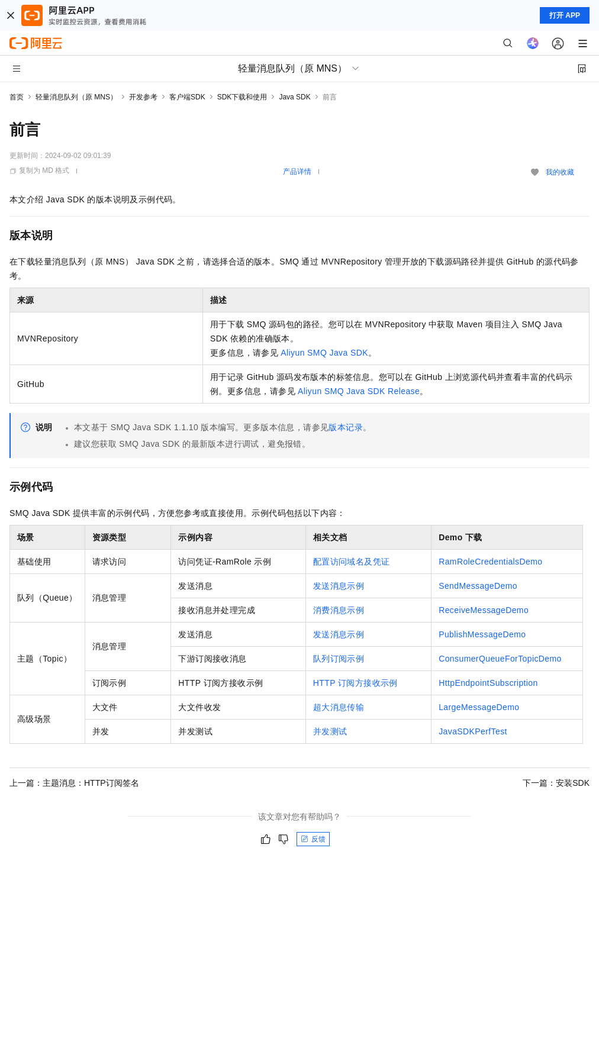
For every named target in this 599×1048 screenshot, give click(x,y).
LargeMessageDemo (479, 707)
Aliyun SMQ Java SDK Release (359, 391)
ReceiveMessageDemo (484, 610)
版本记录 (346, 427)
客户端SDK (187, 97)
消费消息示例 (338, 610)
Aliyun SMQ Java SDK (324, 352)
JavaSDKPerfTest (473, 731)
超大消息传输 (338, 707)
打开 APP (564, 15)
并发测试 (330, 731)
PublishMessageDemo (482, 634)
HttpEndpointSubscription (488, 683)
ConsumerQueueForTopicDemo (500, 658)
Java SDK (294, 97)
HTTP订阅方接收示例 (355, 683)
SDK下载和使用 (242, 97)
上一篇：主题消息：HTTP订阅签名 (74, 783)
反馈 (313, 839)
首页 (16, 97)
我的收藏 (560, 172)
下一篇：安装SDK (556, 783)
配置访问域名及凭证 (351, 561)
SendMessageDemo (478, 586)
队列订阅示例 (338, 658)
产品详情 (297, 171)
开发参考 (143, 97)
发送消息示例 (338, 586)
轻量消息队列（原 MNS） (76, 97)
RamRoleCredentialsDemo (490, 561)
